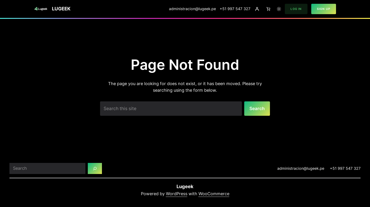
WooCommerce (213, 194)
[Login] (257, 9)
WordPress (176, 194)
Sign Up (323, 9)
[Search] (95, 168)
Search (257, 108)
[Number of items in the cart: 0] (268, 9)
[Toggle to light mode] (279, 9)
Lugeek (61, 9)
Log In (296, 9)
